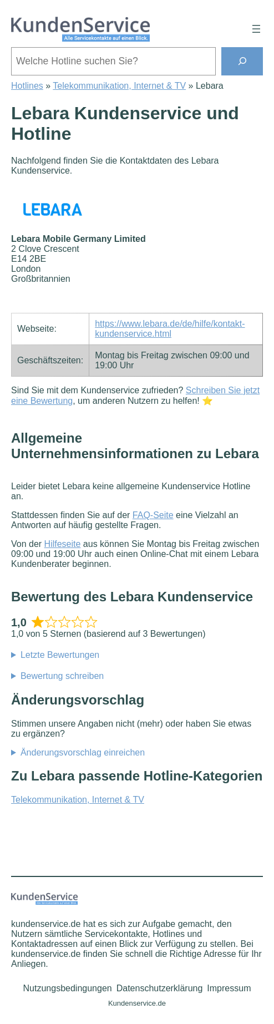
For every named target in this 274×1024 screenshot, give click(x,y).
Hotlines (27, 85)
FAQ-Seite (153, 515)
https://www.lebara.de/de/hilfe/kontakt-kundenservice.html (170, 328)
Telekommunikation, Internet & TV (119, 85)
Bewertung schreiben (62, 676)
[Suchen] (242, 61)
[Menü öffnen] (256, 29)
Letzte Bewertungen (60, 655)
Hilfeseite (62, 544)
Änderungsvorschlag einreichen (83, 752)
